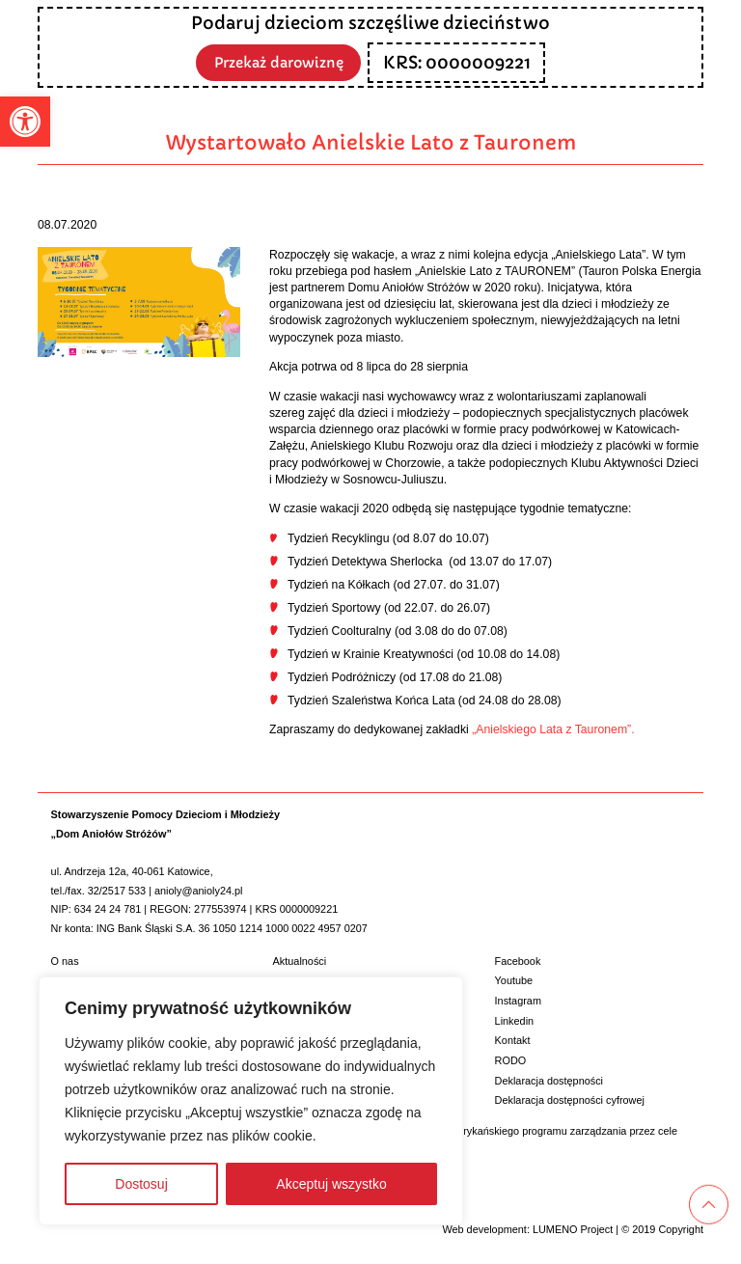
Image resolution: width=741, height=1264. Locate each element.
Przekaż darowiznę (279, 61)
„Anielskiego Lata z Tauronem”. (553, 729)
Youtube (514, 980)
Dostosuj (141, 1184)
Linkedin (515, 1021)
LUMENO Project (573, 1229)
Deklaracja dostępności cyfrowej (570, 1100)
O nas (65, 961)
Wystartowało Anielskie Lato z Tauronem (371, 142)
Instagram (518, 1000)
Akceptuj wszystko (331, 1184)
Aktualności (300, 961)
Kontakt (513, 1040)
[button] (25, 121)
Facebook (518, 961)
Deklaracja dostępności (549, 1080)
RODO (511, 1060)
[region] (251, 1100)
